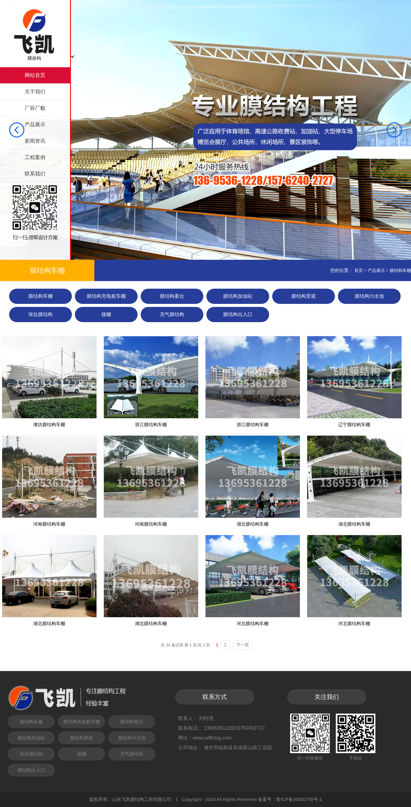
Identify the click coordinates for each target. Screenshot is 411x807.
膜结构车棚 (400, 270)
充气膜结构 (172, 314)
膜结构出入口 (237, 314)
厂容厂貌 (35, 108)
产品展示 (35, 124)
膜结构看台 (172, 296)
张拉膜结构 (40, 314)
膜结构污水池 (369, 296)
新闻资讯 (35, 141)
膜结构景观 (303, 296)
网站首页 (35, 75)
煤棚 (106, 314)
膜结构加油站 (237, 296)
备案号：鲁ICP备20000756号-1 (290, 799)
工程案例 (35, 157)
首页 (358, 270)
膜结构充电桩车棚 (106, 296)
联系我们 (35, 174)
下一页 (242, 644)
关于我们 (35, 92)
